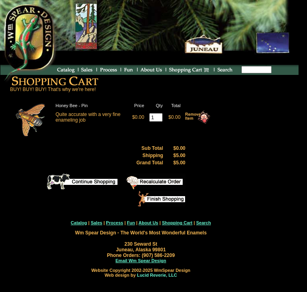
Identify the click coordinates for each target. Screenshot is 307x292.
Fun (131, 222)
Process (114, 222)
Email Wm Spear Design (140, 260)
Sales (96, 222)
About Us (148, 222)
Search (203, 222)
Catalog (79, 222)
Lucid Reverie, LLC (157, 275)
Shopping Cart (177, 222)
